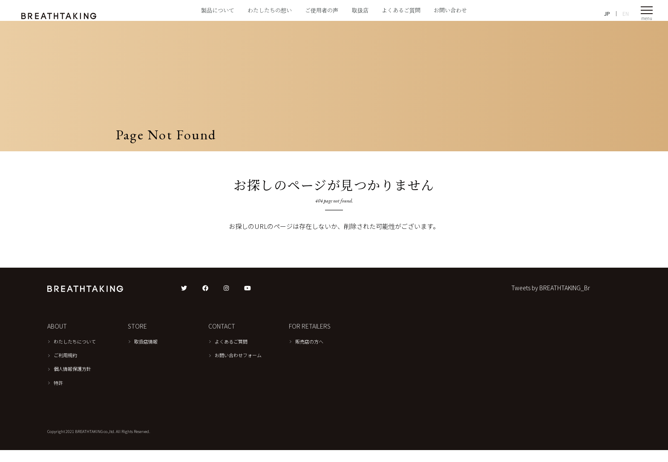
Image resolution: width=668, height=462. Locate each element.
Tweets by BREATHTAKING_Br (550, 300)
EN (625, 17)
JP (607, 17)
